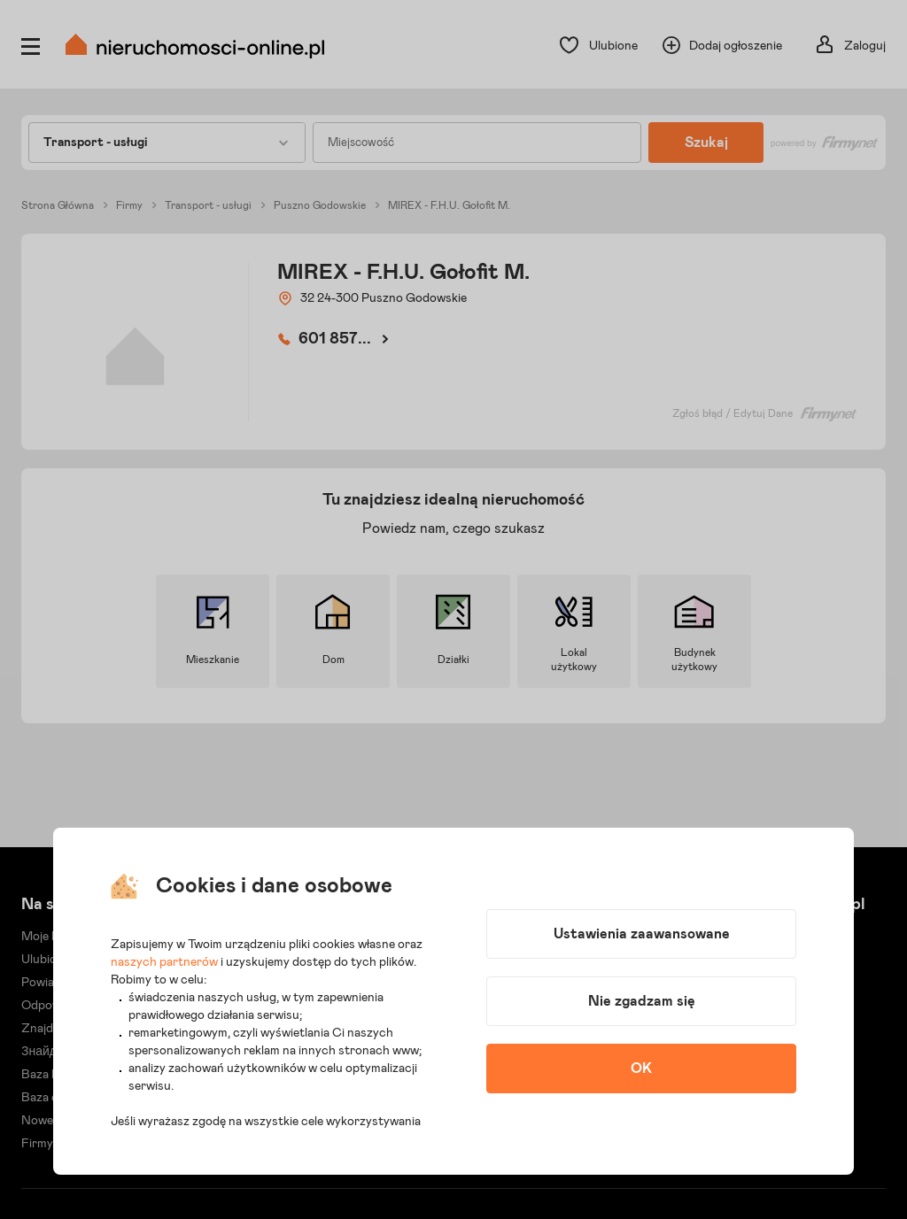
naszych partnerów (164, 962)
